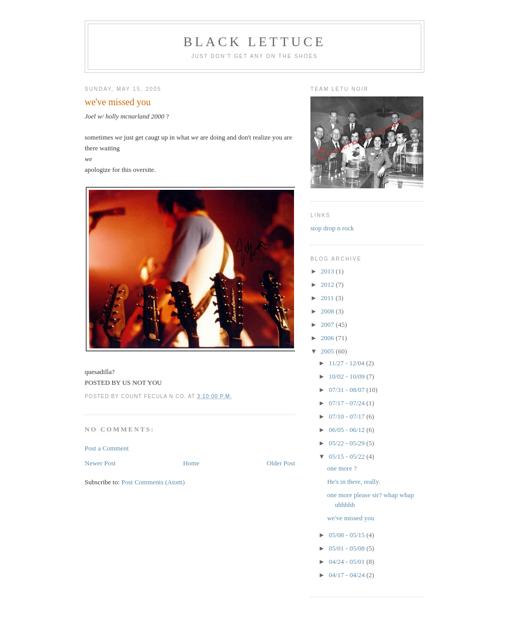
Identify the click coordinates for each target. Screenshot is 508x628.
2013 (328, 271)
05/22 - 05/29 (347, 443)
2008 (328, 311)
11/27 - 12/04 (347, 363)
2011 (328, 298)
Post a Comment (107, 448)
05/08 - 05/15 (347, 535)
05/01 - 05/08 (347, 548)
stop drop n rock (332, 228)
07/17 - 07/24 (347, 403)
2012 (328, 284)
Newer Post (100, 463)
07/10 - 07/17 (347, 416)
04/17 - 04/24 (347, 575)
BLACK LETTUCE (254, 41)
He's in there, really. (353, 481)
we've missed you (350, 518)
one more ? (342, 468)
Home (191, 463)
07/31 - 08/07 (347, 390)
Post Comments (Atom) (153, 482)
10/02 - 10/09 (347, 376)
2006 (328, 338)
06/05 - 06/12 (347, 430)
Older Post (281, 463)
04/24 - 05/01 (347, 561)
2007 (328, 324)
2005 (328, 351)
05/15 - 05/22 (347, 456)
